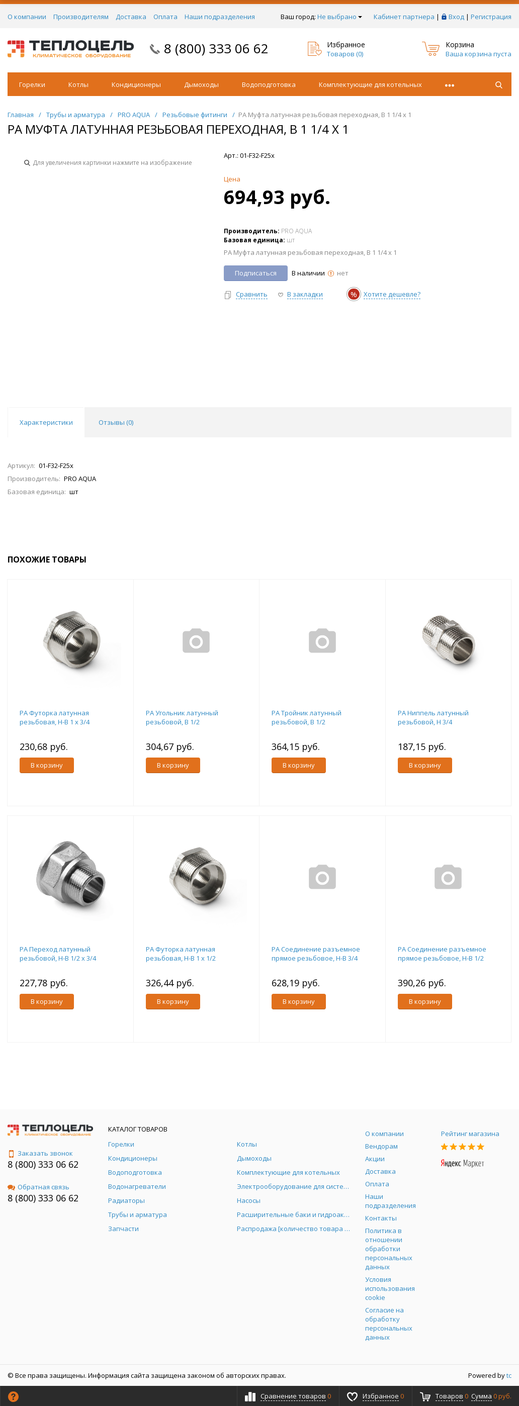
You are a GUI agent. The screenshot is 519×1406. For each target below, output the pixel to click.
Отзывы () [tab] (116, 422)
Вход (456, 16)
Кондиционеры (136, 84)
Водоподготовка (269, 84)
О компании (27, 16)
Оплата (165, 16)
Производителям (81, 16)
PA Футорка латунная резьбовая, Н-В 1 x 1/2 (181, 954)
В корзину (47, 765)
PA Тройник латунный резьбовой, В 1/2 (306, 717)
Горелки (32, 84)
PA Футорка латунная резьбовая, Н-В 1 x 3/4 (55, 717)
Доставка (131, 16)
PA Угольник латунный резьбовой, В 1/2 (182, 717)
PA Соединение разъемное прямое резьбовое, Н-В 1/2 (442, 954)
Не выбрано (339, 16)
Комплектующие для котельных (370, 84)
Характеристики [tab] (46, 422)
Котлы (78, 84)
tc (508, 1375)
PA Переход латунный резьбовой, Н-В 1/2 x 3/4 (58, 954)
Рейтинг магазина (470, 1133)
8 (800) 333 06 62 (216, 48)
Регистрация (491, 16)
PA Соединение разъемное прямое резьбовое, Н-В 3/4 (316, 954)
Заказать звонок (40, 1153)
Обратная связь (38, 1186)
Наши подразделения (220, 16)
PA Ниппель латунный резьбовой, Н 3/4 (433, 717)
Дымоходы (201, 84)
